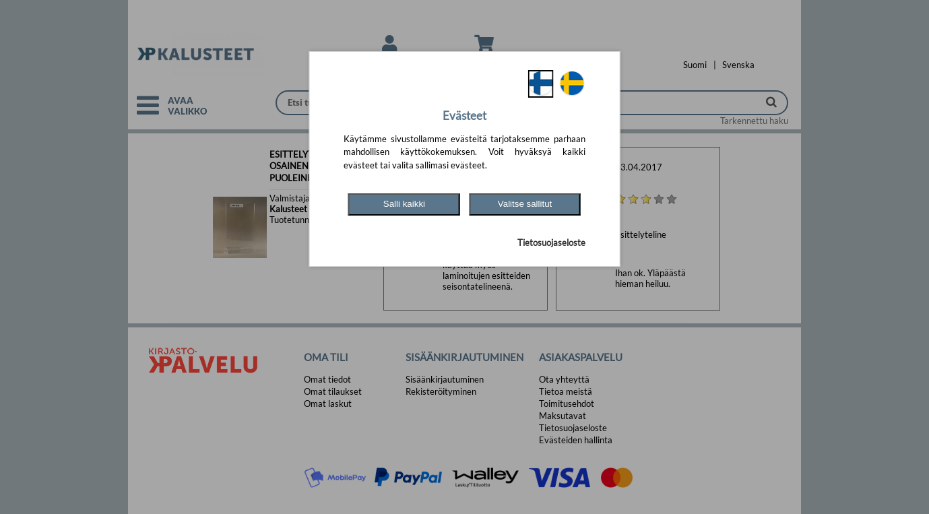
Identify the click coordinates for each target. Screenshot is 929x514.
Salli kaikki (404, 204)
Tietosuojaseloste (551, 242)
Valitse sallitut (525, 204)
